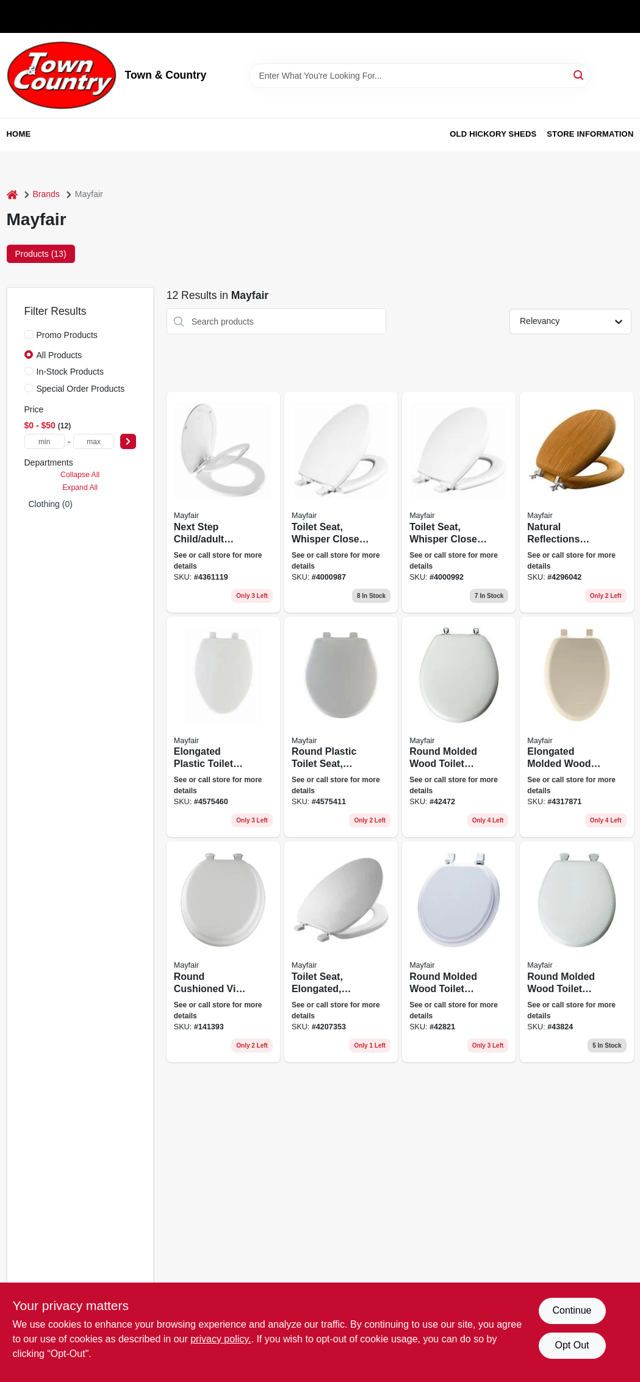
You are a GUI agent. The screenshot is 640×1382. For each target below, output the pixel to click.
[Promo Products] (28, 334)
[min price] (44, 441)
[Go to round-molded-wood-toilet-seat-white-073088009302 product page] (459, 951)
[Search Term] (420, 75)
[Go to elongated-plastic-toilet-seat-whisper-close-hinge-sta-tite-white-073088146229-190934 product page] (223, 727)
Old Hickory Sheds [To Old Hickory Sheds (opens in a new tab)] (493, 134)
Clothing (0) (51, 504)
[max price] (93, 441)
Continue (571, 1310)
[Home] (12, 194)
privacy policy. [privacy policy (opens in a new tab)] (220, 1339)
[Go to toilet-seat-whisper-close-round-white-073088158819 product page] (459, 502)
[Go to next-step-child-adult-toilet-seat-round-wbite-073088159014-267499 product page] (223, 502)
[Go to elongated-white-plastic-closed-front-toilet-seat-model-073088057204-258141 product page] (341, 951)
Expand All (80, 487)
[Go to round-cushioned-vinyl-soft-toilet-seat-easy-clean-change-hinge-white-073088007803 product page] (223, 951)
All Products (59, 355)
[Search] (579, 75)
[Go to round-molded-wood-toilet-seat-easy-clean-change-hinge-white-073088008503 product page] (576, 951)
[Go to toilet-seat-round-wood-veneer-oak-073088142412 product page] (576, 502)
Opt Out (572, 1345)
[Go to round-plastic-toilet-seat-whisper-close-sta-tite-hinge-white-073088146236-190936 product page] (341, 727)
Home (19, 134)
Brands (46, 194)
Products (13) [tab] (41, 254)
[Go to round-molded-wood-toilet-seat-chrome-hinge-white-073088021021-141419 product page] (459, 727)
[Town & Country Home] (62, 75)
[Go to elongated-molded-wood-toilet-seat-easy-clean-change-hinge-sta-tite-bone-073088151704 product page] (576, 727)
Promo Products (67, 335)
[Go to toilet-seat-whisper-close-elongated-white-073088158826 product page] (341, 502)
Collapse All (79, 474)
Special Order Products (81, 389)
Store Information (590, 134)
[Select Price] (128, 441)
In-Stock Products (70, 372)
